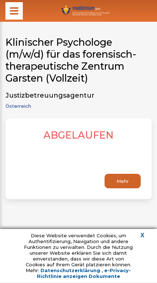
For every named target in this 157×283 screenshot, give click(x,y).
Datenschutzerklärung (71, 270)
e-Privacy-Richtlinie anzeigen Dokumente (84, 273)
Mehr (122, 181)
